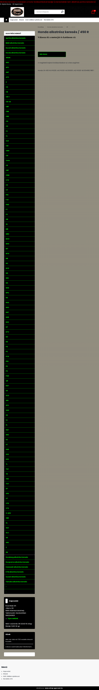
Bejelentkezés (6, 4)
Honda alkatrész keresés (55, 27)
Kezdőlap (41, 27)
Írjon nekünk (13, 618)
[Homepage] (6, 20)
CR (67, 27)
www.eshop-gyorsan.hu (54, 688)
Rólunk (21, 20)
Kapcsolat (14, 20)
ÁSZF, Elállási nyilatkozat (33, 20)
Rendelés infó (49, 20)
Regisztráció (19, 4)
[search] (62, 12)
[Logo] (17, 12)
